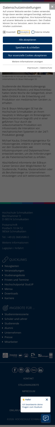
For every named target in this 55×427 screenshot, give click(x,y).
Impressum (32, 67)
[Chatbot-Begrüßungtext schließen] (47, 400)
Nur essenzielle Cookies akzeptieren (27, 55)
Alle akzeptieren (27, 39)
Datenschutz (46, 67)
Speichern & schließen (28, 47)
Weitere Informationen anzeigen (27, 61)
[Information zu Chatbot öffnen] (45, 418)
